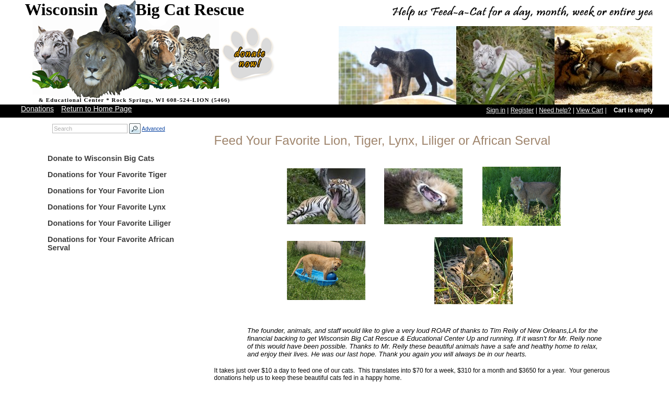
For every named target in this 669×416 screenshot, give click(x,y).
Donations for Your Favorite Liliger (109, 223)
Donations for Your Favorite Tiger (107, 174)
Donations (37, 109)
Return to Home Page (96, 109)
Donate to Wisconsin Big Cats (101, 158)
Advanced (153, 129)
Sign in (495, 110)
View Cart (589, 110)
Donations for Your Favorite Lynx (107, 207)
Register (522, 110)
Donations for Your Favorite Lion (106, 191)
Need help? (555, 110)
